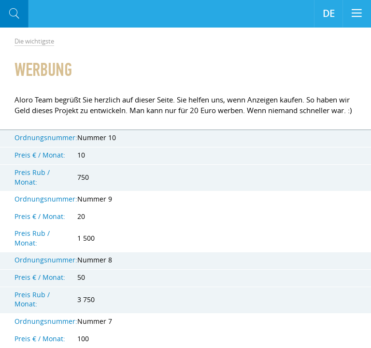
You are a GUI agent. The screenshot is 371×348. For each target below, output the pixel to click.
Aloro (68, 14)
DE (329, 13)
